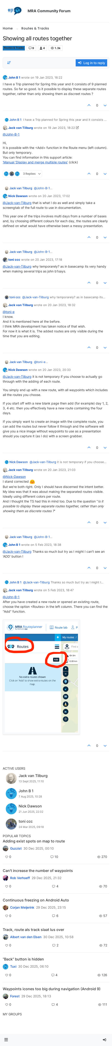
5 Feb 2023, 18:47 (61, 590)
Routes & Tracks (14, 47)
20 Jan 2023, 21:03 (61, 470)
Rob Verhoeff (20, 878)
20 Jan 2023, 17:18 (48, 259)
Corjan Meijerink (22, 907)
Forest (15, 996)
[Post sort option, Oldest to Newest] (9, 62)
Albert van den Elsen (25, 937)
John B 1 (14, 77)
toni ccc (14, 259)
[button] (6, 1040)
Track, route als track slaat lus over (33, 929)
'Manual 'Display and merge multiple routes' (35, 162)
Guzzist (16, 848)
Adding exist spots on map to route (34, 841)
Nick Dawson (18, 196)
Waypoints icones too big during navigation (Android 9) (52, 989)
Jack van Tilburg (20, 128)
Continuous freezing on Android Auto (36, 900)
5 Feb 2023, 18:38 (48, 545)
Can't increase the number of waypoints (38, 870)
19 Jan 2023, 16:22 (48, 77)
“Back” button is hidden (23, 959)
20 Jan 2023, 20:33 (57, 370)
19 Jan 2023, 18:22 (61, 128)
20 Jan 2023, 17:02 (56, 196)
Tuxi (13, 966)
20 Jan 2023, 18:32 (61, 305)
